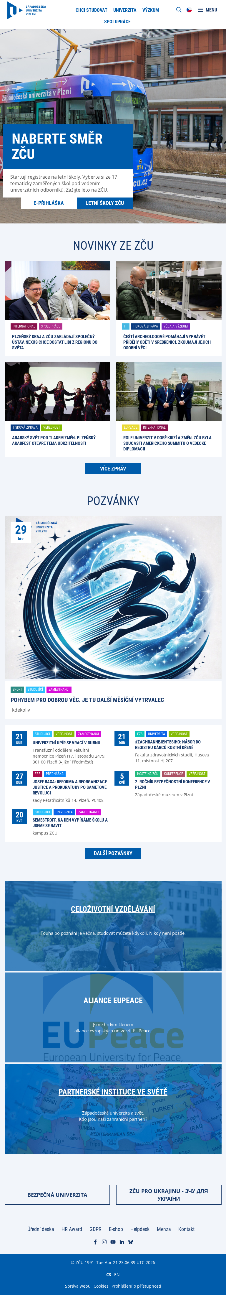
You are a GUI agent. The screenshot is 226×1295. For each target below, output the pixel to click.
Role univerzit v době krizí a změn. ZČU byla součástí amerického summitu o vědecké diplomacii (167, 443)
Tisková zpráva (145, 326)
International (24, 326)
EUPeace (130, 427)
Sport (17, 689)
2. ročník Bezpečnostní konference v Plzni (172, 784)
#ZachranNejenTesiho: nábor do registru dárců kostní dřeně (168, 744)
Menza (164, 1229)
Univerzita (156, 734)
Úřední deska (40, 1229)
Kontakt (186, 1229)
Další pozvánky (113, 853)
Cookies (101, 1286)
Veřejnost (51, 427)
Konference (173, 774)
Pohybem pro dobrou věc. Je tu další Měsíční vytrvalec (87, 699)
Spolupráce (50, 326)
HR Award (72, 1229)
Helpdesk (139, 1229)
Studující (35, 689)
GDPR (95, 1229)
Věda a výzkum (176, 326)
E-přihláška (49, 203)
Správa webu (78, 1286)
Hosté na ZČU (147, 774)
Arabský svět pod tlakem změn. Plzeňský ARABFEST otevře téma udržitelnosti (54, 440)
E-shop (116, 1229)
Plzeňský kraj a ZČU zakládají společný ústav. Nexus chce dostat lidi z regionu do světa (54, 342)
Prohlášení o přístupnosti (136, 1286)
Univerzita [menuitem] (125, 10)
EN (117, 1274)
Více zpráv (113, 468)
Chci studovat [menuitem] (91, 10)
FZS (139, 734)
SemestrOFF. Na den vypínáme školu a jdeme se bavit (70, 822)
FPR (37, 774)
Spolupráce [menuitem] (117, 21)
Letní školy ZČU (105, 203)
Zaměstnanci (59, 689)
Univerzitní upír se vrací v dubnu (66, 743)
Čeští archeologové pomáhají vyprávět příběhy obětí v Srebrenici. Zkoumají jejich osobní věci (167, 342)
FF (125, 326)
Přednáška (55, 774)
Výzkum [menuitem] (150, 10)
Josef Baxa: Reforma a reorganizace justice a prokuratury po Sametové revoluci (70, 787)
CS (108, 1274)
